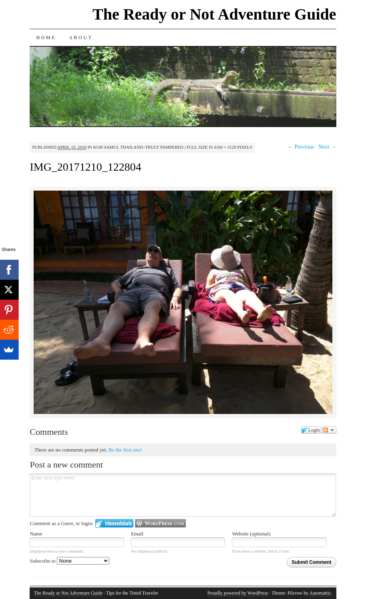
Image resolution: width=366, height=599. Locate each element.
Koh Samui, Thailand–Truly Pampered (138, 147)
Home (46, 37)
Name (36, 534)
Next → (327, 147)
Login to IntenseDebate (114, 523)
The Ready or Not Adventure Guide (214, 14)
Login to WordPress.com (160, 523)
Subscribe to (69, 561)
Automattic (320, 593)
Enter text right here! (183, 495)
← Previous (301, 147)
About (81, 37)
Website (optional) (251, 534)
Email (137, 534)
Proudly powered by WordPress (237, 593)
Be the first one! (125, 450)
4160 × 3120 (225, 147)
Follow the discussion (329, 430)
